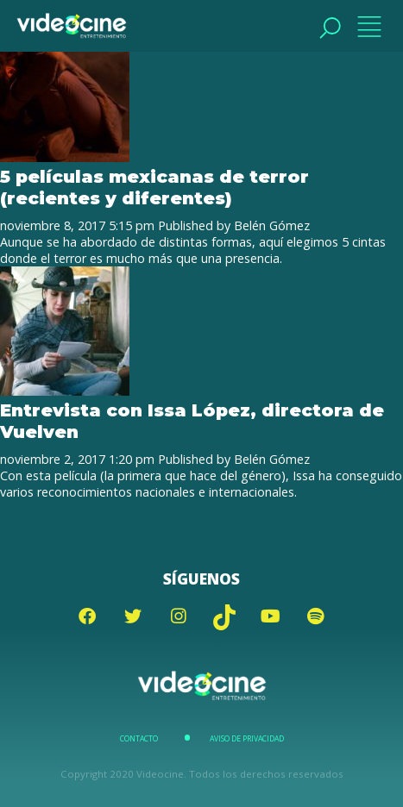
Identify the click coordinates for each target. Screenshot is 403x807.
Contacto (139, 739)
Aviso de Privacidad (247, 739)
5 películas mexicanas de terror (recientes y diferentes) (154, 187)
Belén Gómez (272, 225)
